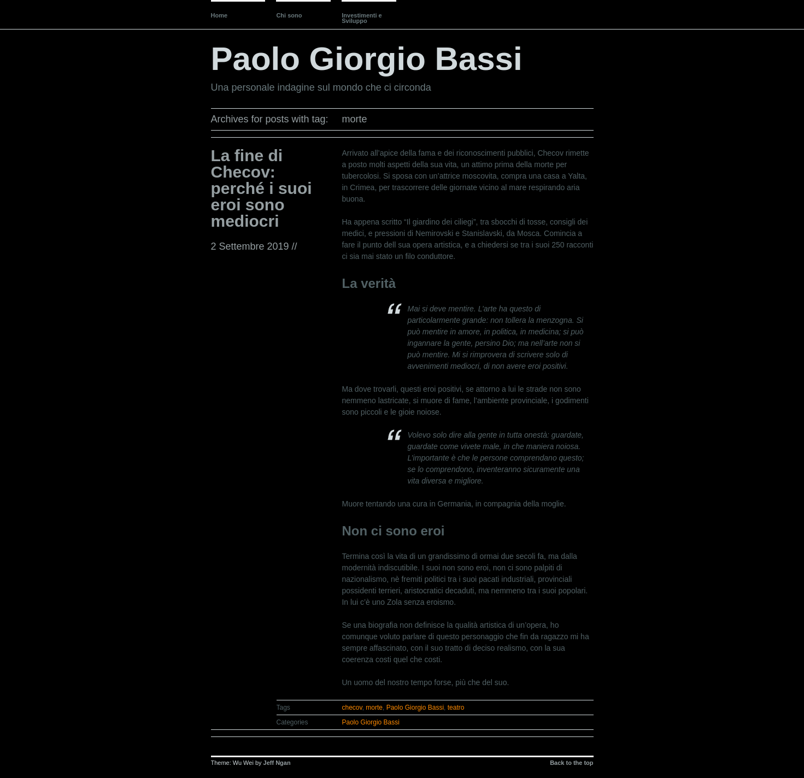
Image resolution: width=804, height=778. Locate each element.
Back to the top (571, 762)
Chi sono (289, 15)
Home (219, 15)
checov (352, 707)
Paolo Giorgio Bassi (367, 58)
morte (374, 707)
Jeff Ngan (277, 762)
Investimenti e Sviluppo (362, 18)
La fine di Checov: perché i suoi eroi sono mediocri (261, 188)
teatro (456, 707)
